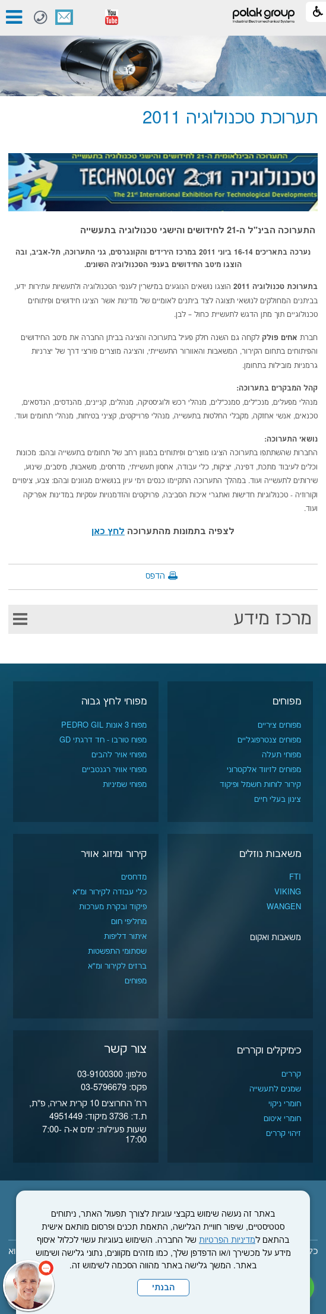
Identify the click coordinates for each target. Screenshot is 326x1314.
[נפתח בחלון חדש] (111, 17)
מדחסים (134, 877)
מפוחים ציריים (279, 725)
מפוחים (287, 701)
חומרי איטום (282, 1118)
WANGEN (284, 907)
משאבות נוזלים (270, 854)
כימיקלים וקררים (269, 1050)
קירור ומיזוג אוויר (114, 854)
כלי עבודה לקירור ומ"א (109, 892)
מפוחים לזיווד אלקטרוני (264, 770)
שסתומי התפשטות (117, 951)
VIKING (287, 892)
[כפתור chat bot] (28, 1285)
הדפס (155, 576)
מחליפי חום (129, 921)
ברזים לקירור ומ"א (117, 966)
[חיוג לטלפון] (40, 17)
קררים (291, 1074)
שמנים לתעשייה (275, 1089)
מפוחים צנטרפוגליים (269, 740)
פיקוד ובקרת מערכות (113, 907)
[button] (88, 17)
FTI (295, 877)
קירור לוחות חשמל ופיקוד (260, 784)
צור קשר (64, 17)
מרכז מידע (272, 619)
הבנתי (163, 1288)
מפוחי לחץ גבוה (114, 701)
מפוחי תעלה (281, 755)
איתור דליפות (125, 936)
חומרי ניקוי (284, 1104)
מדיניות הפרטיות (227, 1240)
